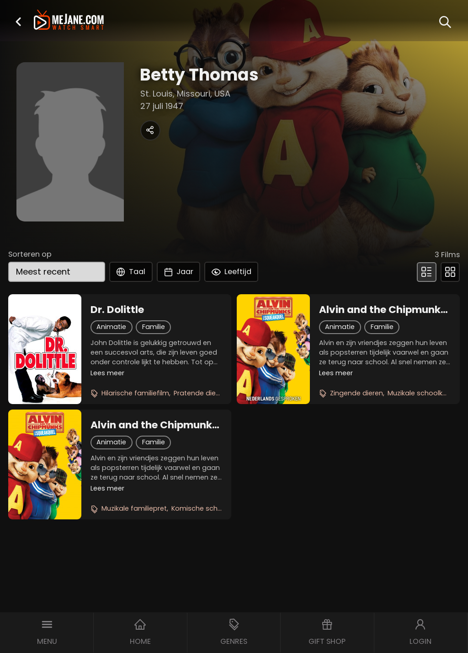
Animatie (111, 326)
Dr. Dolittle (117, 309)
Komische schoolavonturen (216, 508)
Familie (153, 326)
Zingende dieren (356, 393)
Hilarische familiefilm (135, 393)
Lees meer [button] (107, 373)
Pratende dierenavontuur (215, 393)
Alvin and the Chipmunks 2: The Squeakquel (154, 425)
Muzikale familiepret (134, 508)
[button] (18, 21)
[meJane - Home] (69, 21)
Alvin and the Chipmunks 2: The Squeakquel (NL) (382, 309)
